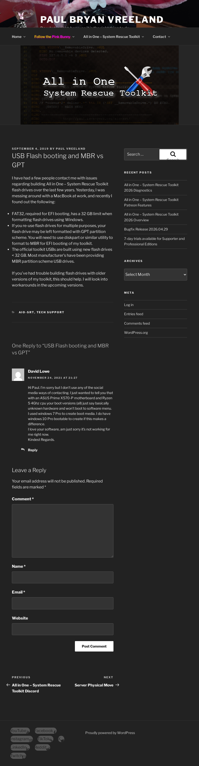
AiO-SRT (26, 312)
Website (20, 618)
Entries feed (133, 314)
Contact (162, 36)
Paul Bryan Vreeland (102, 19)
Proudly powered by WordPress (110, 733)
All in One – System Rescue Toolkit (114, 36)
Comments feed (137, 323)
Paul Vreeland (71, 148)
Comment (23, 499)
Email (18, 592)
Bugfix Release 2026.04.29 (146, 229)
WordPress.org (136, 332)
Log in (128, 305)
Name (19, 566)
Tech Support (51, 312)
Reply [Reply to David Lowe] (33, 450)
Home (19, 36)
